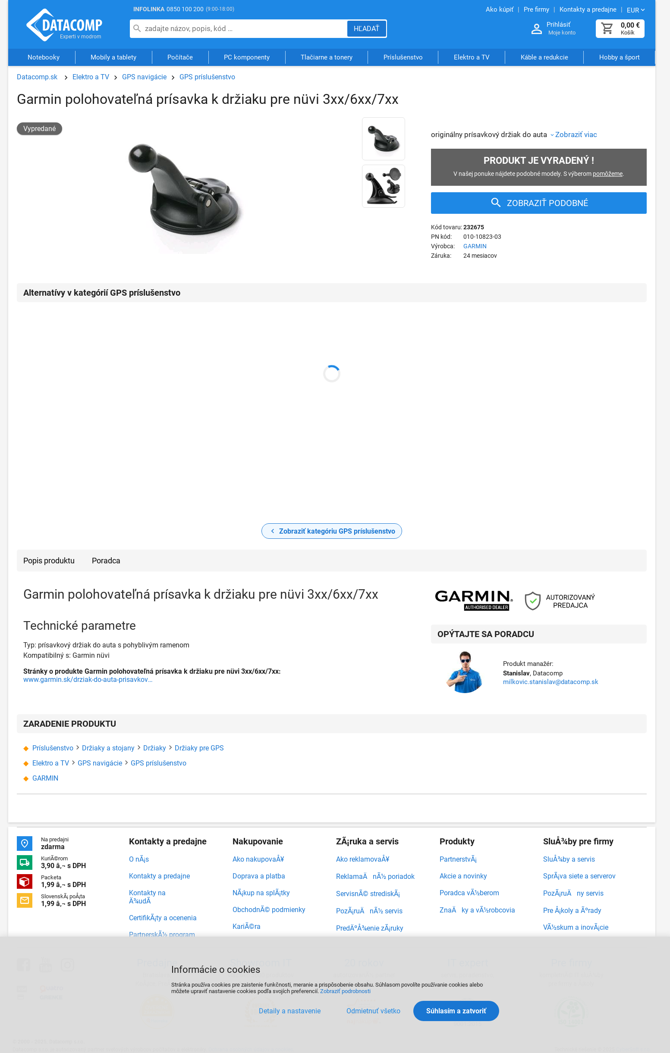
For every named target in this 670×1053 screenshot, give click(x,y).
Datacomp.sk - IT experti (64, 25)
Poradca (106, 560)
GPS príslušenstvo (207, 77)
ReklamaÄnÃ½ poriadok (375, 876)
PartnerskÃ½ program (162, 935)
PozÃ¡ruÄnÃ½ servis (369, 911)
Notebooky (44, 57)
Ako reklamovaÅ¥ (362, 859)
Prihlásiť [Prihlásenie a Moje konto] (558, 24)
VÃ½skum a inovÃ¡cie (575, 927)
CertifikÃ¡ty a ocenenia (163, 918)
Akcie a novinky (463, 876)
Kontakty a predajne (159, 876)
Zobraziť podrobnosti (345, 991)
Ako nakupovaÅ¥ (258, 859)
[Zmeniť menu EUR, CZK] (637, 10)
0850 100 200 (185, 9)
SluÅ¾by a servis (569, 859)
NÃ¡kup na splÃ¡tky (261, 893)
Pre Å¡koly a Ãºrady (572, 910)
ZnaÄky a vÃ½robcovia (477, 910)
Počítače (180, 57)
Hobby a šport (619, 57)
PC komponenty (247, 57)
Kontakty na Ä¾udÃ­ (147, 897)
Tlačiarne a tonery (326, 57)
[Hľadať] (366, 29)
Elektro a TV (472, 57)
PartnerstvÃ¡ (458, 859)
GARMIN (475, 246)
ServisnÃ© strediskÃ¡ (368, 894)
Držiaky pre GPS (199, 748)
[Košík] (607, 28)
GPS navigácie (144, 77)
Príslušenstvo (403, 57)
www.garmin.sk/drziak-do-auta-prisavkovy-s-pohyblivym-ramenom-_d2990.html (88, 679)
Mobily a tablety (113, 57)
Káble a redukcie (544, 57)
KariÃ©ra (247, 926)
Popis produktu (49, 560)
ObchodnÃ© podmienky (269, 910)
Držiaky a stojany (108, 748)
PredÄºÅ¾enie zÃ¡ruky (369, 928)
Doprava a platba (259, 876)
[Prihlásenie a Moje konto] (537, 29)
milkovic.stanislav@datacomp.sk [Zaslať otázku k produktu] (550, 682)
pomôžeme (608, 173)
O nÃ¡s (139, 859)
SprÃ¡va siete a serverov (579, 876)
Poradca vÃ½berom (469, 893)
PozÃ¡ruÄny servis (573, 893)
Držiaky (154, 748)
